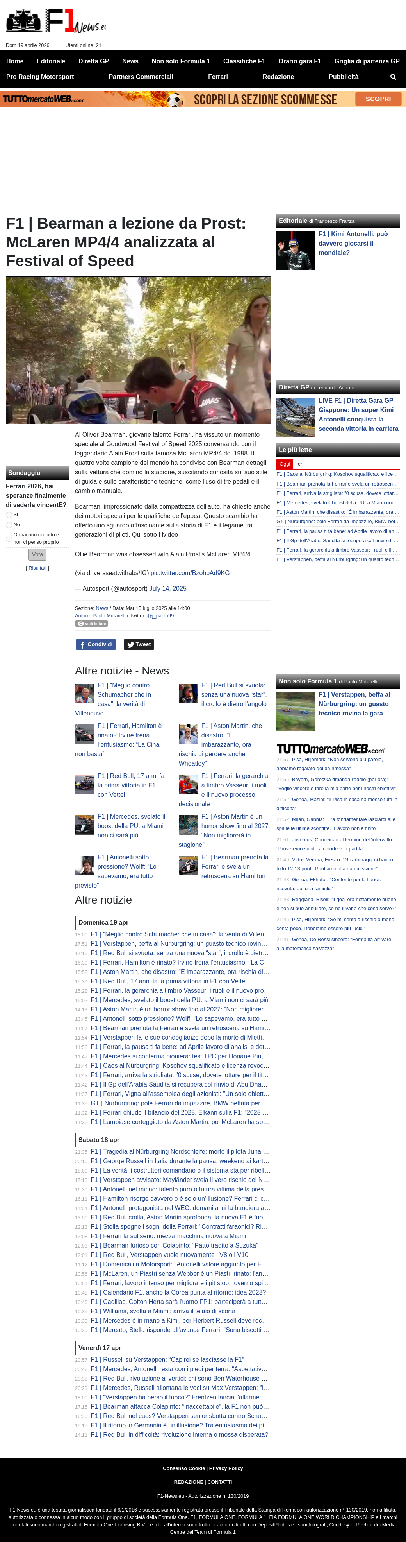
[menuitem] (393, 77)
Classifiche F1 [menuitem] (244, 61)
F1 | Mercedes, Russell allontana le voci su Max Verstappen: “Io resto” (188, 1387)
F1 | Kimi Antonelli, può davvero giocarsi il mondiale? (353, 243)
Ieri (299, 464)
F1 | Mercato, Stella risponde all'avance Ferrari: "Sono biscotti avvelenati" (192, 1330)
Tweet (139, 644)
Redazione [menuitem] (278, 77)
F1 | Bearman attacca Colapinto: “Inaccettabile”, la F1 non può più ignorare (194, 1406)
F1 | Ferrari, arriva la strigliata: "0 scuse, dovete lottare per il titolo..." (185, 1075)
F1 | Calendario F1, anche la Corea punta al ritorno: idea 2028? (178, 1292)
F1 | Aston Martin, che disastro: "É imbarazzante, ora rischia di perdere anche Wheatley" (220, 745)
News (102, 608)
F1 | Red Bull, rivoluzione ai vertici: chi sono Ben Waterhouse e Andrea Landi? (199, 1378)
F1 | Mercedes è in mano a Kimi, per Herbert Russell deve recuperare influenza (200, 1320)
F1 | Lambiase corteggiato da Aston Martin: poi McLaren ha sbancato (186, 1122)
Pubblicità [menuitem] (343, 77)
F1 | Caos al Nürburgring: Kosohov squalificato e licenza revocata (181, 1065)
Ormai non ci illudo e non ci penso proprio (36, 538)
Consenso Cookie (184, 1468)
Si (16, 514)
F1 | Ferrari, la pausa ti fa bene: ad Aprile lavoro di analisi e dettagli (183, 1047)
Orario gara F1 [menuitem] (300, 61)
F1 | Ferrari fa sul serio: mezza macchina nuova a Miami (168, 1236)
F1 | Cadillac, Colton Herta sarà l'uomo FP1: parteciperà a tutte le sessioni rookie (203, 1301)
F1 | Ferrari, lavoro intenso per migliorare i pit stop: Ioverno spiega (182, 1283)
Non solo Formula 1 (308, 681)
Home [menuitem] (14, 61)
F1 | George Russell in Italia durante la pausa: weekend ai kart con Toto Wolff (197, 1161)
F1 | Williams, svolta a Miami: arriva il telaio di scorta (163, 1311)
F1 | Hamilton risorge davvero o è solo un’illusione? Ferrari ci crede (183, 1198)
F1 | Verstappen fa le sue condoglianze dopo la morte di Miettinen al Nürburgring (202, 1037)
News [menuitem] (130, 61)
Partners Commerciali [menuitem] (141, 77)
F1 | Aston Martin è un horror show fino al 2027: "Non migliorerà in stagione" (196, 1009)
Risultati (37, 568)
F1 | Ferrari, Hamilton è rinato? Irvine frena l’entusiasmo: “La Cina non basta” (197, 962)
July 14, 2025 (168, 588)
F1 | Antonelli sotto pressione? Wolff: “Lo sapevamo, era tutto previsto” (188, 1018)
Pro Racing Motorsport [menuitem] (40, 77)
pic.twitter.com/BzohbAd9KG (190, 573)
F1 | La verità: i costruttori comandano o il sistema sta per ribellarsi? (184, 1170)
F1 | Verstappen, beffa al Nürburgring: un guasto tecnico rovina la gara (188, 943)
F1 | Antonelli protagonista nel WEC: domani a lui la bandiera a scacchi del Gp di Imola (211, 1208)
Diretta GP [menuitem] (93, 61)
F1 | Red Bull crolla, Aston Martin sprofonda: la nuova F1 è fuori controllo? (193, 1217)
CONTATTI (220, 1482)
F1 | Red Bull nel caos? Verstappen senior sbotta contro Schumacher (186, 1416)
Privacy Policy (226, 1468)
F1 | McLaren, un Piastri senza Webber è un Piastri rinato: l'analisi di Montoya (198, 1273)
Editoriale (293, 220)
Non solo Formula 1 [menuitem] (181, 61)
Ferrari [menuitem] (218, 77)
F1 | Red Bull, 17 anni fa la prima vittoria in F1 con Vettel (131, 785)
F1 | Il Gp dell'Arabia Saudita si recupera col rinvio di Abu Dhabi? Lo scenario (197, 1084)
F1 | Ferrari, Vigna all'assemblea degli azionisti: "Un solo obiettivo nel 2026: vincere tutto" (214, 1093)
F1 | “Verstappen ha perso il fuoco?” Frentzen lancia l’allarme (175, 1397)
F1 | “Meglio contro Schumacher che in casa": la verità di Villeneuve (184, 934)
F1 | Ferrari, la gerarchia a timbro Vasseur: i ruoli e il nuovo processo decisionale (202, 990)
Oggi (285, 464)
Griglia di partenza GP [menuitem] (367, 61)
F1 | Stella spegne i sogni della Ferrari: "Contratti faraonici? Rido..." (183, 1226)
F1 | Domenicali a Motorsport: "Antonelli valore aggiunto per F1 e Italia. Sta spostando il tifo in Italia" (229, 1264)
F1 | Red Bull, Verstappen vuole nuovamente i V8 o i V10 (170, 1255)
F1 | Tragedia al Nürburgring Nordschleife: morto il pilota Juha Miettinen (189, 1151)
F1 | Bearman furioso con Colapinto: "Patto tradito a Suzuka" (174, 1245)
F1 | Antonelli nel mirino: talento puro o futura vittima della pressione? (186, 1189)
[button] (37, 555)
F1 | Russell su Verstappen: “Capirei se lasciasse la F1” (167, 1359)
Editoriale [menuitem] (51, 61)
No (17, 524)
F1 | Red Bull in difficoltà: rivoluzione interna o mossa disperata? (180, 1434)
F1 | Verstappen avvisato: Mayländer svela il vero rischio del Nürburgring (191, 1179)
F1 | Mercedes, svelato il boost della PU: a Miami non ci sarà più (131, 826)
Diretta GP (294, 387)
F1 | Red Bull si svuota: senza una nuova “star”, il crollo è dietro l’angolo (234, 694)
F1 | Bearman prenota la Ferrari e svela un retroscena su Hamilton (235, 866)
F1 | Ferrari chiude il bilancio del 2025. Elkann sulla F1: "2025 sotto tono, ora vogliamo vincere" (222, 1112)
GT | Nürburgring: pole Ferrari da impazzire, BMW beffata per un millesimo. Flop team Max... (219, 1103)
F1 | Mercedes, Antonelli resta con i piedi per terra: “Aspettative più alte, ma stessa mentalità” (219, 1369)
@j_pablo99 (160, 616)
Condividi (96, 644)
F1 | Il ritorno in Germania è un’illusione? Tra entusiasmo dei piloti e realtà (193, 1425)
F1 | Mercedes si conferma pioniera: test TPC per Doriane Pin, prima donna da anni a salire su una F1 (232, 1056)
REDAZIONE (188, 1482)
